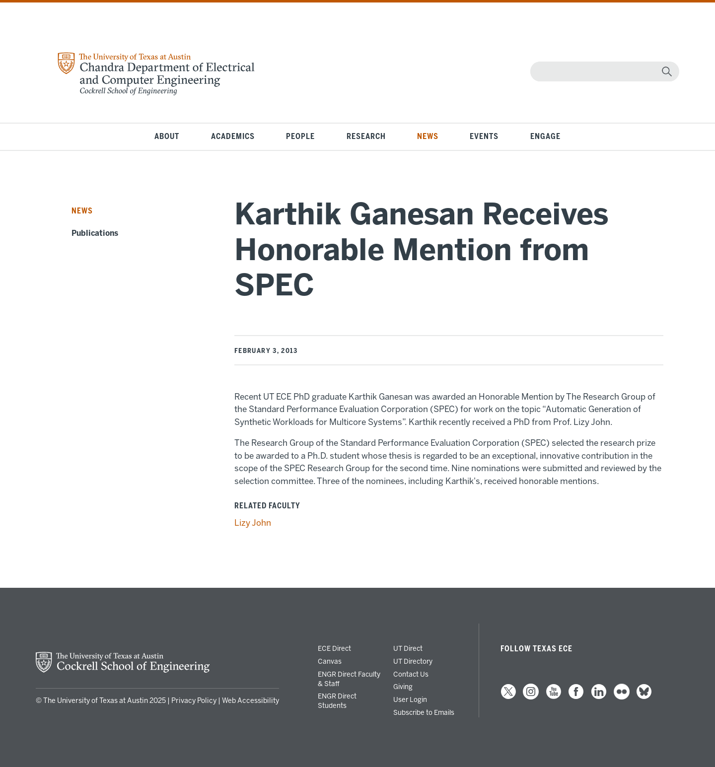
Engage (545, 136)
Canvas (330, 661)
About (166, 136)
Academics (233, 136)
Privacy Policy (193, 701)
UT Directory (412, 661)
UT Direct (408, 648)
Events (484, 136)
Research (366, 136)
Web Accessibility (250, 701)
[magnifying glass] (667, 71)
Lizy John (252, 523)
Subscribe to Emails (423, 712)
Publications (95, 233)
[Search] (602, 71)
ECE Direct (334, 648)
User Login (410, 699)
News (427, 136)
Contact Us (411, 674)
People (300, 136)
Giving (403, 687)
